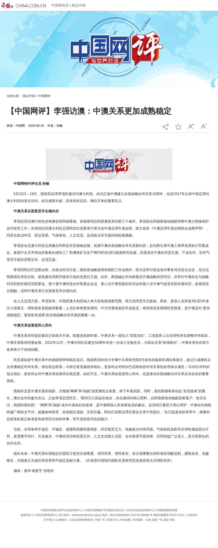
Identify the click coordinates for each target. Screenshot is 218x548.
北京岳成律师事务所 (81, 519)
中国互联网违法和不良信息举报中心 (62, 510)
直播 (154, 519)
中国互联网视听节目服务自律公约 (104, 510)
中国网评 (44, 96)
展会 (166, 519)
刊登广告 (100, 519)
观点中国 (79, 5)
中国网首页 (60, 5)
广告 (160, 519)
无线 (172, 519)
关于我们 (48, 519)
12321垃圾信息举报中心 (140, 510)
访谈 (148, 519)
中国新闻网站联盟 (166, 510)
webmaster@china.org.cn (87, 515)
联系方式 (112, 519)
